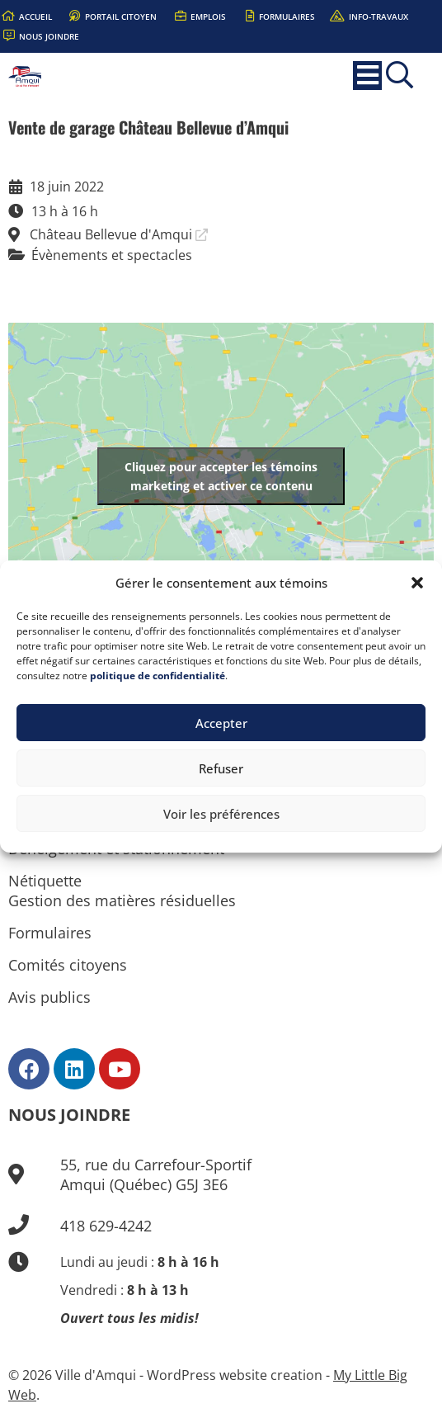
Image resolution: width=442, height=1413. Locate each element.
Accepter (221, 723)
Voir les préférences (221, 814)
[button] (417, 582)
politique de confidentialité (157, 676)
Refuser (221, 768)
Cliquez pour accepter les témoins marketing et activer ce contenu (221, 476)
